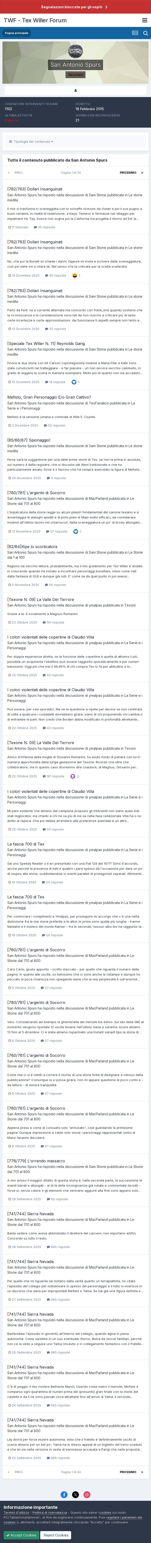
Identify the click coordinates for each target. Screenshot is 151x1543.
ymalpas (95, 605)
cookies (105, 1512)
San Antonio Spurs (22, 195)
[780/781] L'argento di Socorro (36, 492)
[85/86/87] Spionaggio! (28, 440)
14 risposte (55, 382)
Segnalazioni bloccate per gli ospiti (71, 7)
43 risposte (53, 675)
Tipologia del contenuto (31, 141)
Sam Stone (97, 195)
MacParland (98, 498)
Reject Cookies (55, 1535)
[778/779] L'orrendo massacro (36, 1160)
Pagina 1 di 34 (71, 172)
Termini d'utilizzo (16, 1512)
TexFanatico (99, 403)
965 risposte (58, 1247)
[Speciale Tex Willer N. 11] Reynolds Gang (46, 343)
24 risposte (52, 882)
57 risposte (56, 531)
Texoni (130, 605)
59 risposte (55, 585)
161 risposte (53, 622)
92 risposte (57, 1199)
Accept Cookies (21, 1535)
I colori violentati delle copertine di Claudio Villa (50, 637)
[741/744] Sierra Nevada (30, 1213)
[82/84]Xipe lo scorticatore (32, 546)
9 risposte (56, 478)
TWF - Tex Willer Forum (35, 20)
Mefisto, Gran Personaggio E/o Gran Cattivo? (49, 397)
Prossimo (128, 172)
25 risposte (44, 227)
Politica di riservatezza (50, 1512)
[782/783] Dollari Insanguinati (34, 189)
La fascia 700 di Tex (25, 844)
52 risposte (54, 425)
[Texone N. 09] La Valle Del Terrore (40, 599)
